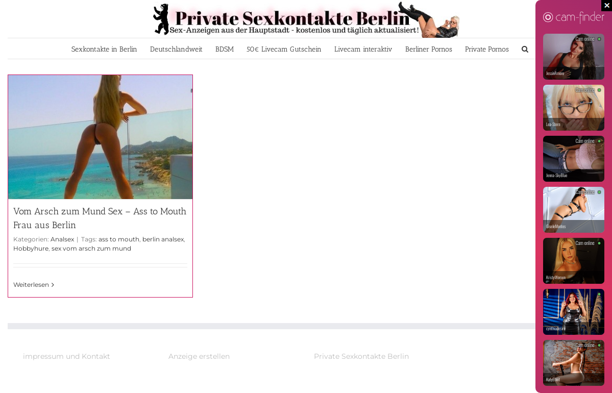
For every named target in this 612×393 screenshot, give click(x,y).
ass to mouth (119, 239)
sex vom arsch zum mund (91, 248)
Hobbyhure (30, 248)
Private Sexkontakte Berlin (361, 356)
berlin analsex (163, 239)
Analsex (62, 239)
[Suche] (525, 48)
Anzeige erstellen (199, 356)
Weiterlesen (31, 284)
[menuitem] (104, 48)
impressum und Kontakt (66, 356)
